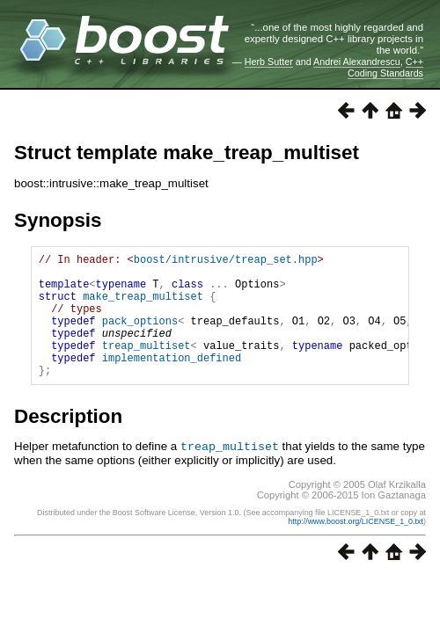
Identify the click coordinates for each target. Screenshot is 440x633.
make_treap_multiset (143, 306)
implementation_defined (171, 381)
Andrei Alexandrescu (356, 61)
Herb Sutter (269, 61)
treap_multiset (146, 366)
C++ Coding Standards (385, 66)
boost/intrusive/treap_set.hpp (226, 261)
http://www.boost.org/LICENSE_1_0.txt (355, 546)
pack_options (140, 336)
